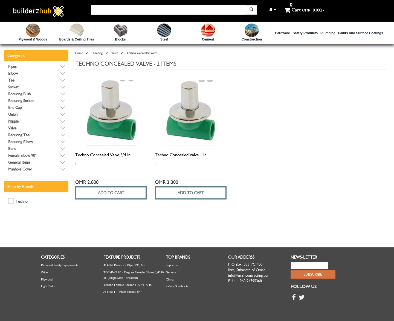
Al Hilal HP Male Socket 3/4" (122, 292)
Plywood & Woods (33, 39)
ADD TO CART (111, 192)
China (169, 279)
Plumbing (327, 33)
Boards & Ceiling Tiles (76, 39)
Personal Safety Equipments (60, 265)
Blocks (120, 39)
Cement (208, 39)
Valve (114, 53)
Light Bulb (47, 286)
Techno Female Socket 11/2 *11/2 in (127, 285)
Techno (17, 201)
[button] (273, 9)
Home (79, 53)
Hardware (282, 33)
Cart (292, 10)
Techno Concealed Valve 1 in (181, 154)
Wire (44, 272)
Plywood (47, 279)
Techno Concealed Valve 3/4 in (103, 154)
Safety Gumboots (177, 286)
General (171, 272)
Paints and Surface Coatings (360, 33)
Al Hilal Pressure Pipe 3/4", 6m (124, 265)
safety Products (305, 33)
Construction (252, 39)
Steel (164, 39)
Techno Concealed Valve (142, 53)
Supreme (172, 265)
